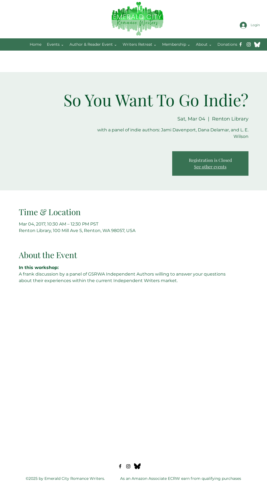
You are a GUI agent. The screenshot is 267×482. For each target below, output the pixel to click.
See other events (210, 166)
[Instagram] (248, 44)
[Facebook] (240, 44)
